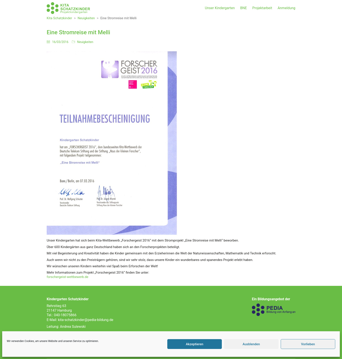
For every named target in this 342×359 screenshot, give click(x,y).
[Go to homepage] (68, 8)
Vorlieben (308, 344)
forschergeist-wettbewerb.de (67, 277)
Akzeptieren (194, 344)
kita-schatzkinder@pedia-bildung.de (85, 320)
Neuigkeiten (85, 42)
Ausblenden (251, 344)
